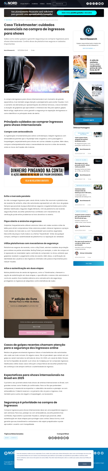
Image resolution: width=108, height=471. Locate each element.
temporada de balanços (83, 185)
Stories (49, 4)
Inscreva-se (59, 4)
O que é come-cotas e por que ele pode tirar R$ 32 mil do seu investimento (83, 216)
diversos (14, 438)
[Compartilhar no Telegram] (61, 438)
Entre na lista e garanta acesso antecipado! (36, 322)
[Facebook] (87, 3)
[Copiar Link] (67, 438)
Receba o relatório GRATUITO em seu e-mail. (88, 108)
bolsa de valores (81, 160)
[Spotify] (102, 3)
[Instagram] (90, 3)
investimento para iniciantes (83, 133)
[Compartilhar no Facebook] (49, 438)
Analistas (35, 4)
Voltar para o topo (98, 463)
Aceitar (85, 464)
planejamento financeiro (83, 237)
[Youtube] (99, 3)
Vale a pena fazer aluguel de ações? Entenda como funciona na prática (82, 139)
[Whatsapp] (93, 3)
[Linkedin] (96, 3)
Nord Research (9, 50)
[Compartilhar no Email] (64, 438)
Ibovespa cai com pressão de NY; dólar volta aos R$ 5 (82, 165)
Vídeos (42, 4)
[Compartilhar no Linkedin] (55, 438)
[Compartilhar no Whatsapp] (58, 438)
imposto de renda (81, 211)
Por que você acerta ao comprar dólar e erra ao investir (83, 243)
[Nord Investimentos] (10, 4)
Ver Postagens (88, 48)
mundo (7, 438)
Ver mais (89, 263)
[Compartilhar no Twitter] (52, 438)
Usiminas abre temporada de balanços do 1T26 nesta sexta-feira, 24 (83, 190)
